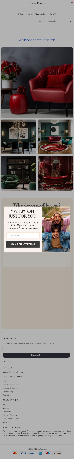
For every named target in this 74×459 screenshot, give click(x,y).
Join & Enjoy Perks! (23, 244)
